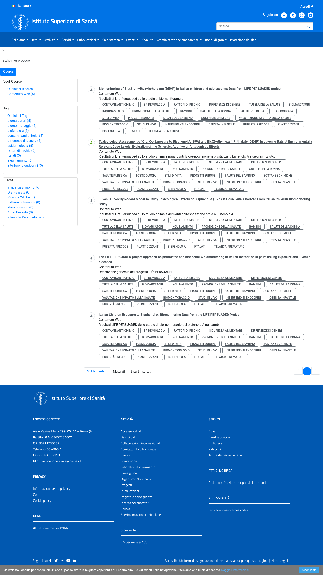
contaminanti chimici (25, 136)
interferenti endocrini (25, 165)
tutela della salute (264, 104)
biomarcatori (19, 121)
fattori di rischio (21, 151)
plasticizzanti (289, 124)
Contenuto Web (21, 94)
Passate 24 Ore (21, 197)
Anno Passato (20, 212)
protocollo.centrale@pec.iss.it (60, 460)
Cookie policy (42, 500)
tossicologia (283, 111)
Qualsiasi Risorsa (20, 89)
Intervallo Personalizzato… (26, 217)
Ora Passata (18, 192)
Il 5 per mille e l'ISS (134, 542)
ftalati (14, 156)
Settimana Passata (23, 202)
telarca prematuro (163, 131)
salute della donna (215, 111)
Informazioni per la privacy (51, 488)
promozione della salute (151, 111)
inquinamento (20, 160)
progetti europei (141, 117)
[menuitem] (20, 40)
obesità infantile (222, 124)
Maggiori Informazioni (235, 570)
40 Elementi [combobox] (98, 371)
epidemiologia (20, 146)
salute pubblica (252, 111)
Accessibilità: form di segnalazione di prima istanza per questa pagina (216, 560)
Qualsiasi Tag (17, 116)
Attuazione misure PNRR (50, 528)
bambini (186, 111)
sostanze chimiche (215, 117)
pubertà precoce (256, 124)
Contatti (39, 494)
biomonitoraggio (22, 126)
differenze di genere (24, 141)
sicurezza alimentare (226, 162)
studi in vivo (146, 124)
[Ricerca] (259, 26)
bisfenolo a (18, 131)
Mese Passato (20, 207)
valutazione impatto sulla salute (265, 117)
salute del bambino (178, 117)
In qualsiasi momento (23, 187)
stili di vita (110, 117)
